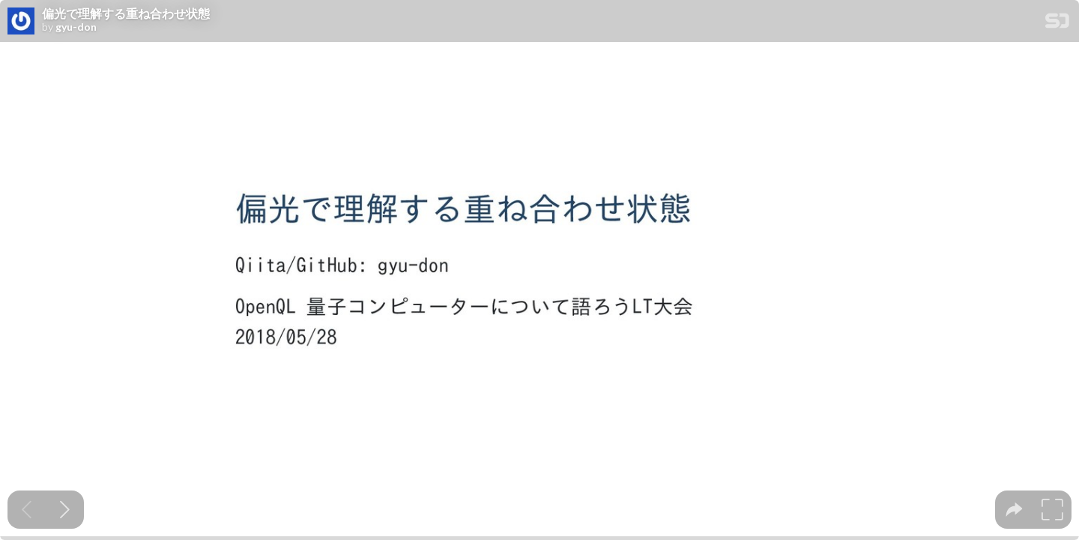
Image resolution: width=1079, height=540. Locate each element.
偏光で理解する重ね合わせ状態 (126, 14)
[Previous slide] (26, 509)
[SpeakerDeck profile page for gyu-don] (20, 22)
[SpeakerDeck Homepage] (1057, 23)
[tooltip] (1014, 509)
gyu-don (76, 27)
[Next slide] (65, 509)
